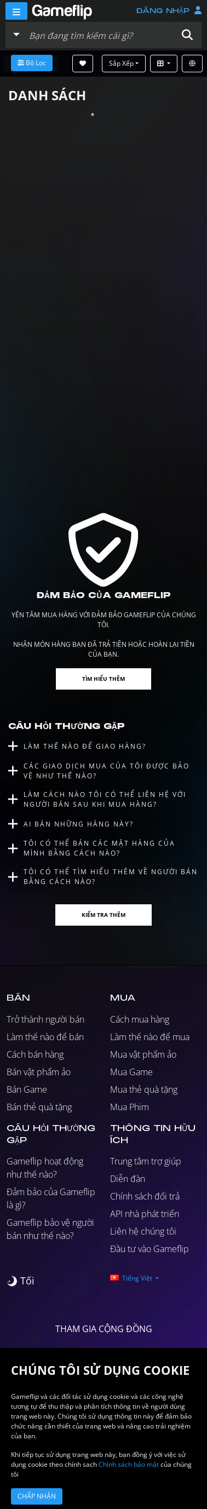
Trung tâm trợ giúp (145, 1161)
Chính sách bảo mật (129, 1464)
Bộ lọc (32, 62)
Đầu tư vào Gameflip (149, 1249)
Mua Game (131, 1072)
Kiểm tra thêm (103, 915)
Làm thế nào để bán (45, 1037)
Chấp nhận (37, 1496)
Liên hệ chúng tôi (143, 1231)
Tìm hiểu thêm (103, 678)
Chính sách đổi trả (145, 1196)
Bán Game (27, 1089)
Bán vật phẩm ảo (39, 1072)
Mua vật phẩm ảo (143, 1054)
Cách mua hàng (139, 1019)
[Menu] (16, 11)
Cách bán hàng (35, 1054)
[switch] (20, 1281)
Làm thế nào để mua (149, 1037)
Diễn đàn (127, 1179)
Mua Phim (129, 1107)
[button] (187, 35)
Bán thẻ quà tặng (39, 1107)
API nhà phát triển (144, 1214)
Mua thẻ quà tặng (143, 1089)
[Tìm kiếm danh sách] (99, 35)
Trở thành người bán (45, 1019)
